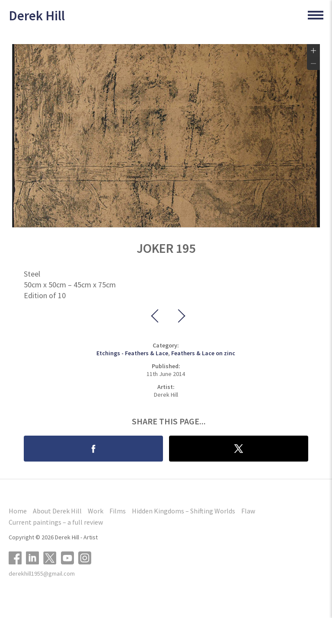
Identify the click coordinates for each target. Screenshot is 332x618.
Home (18, 511)
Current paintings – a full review (56, 522)
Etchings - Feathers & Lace (132, 353)
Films (117, 511)
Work (95, 511)
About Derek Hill (57, 511)
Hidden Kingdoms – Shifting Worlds (183, 511)
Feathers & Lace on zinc (203, 353)
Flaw (248, 511)
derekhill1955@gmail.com (42, 573)
